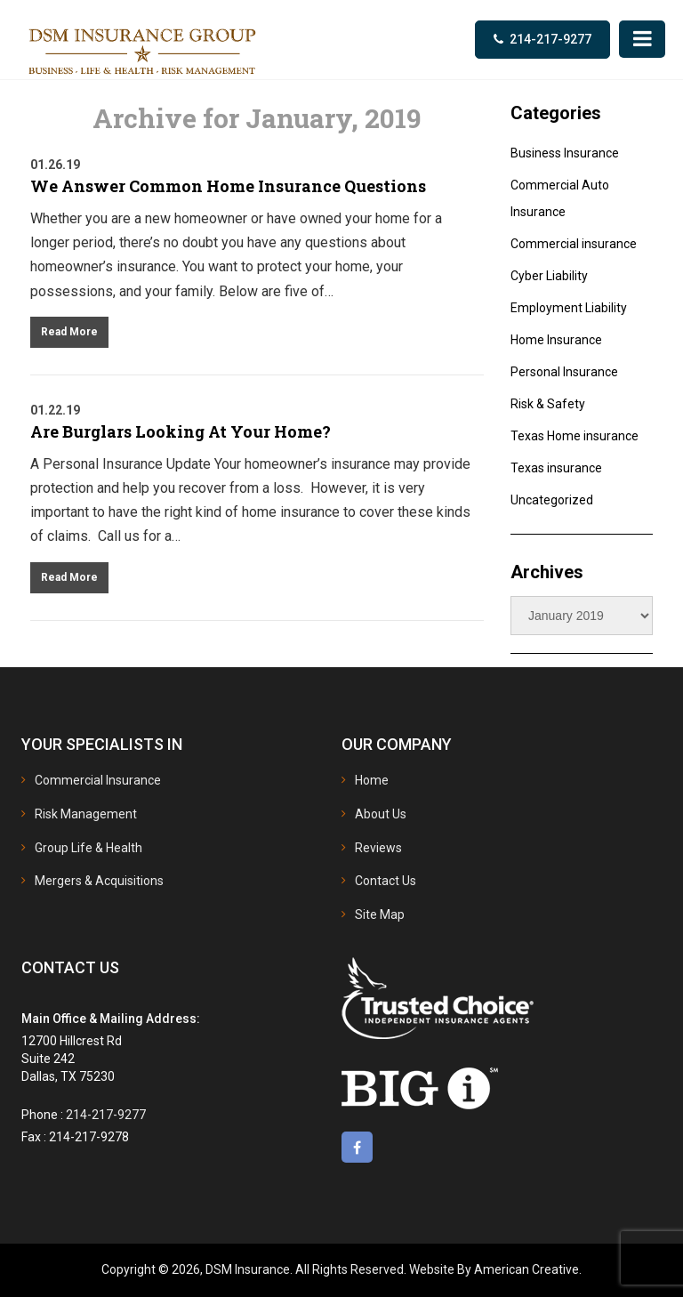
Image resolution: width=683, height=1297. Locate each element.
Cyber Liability (549, 276)
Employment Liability (568, 308)
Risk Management (86, 814)
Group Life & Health (88, 848)
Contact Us (385, 881)
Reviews (378, 848)
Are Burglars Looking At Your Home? (180, 431)
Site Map (380, 914)
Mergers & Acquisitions (99, 881)
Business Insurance (564, 153)
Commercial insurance (573, 244)
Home (372, 780)
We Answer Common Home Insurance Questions (228, 186)
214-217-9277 (550, 39)
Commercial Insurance (98, 780)
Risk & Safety (547, 404)
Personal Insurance (564, 372)
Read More (69, 332)
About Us (380, 814)
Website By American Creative (494, 1269)
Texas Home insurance (574, 436)
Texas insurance (556, 468)
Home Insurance (556, 340)
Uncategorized (551, 500)
